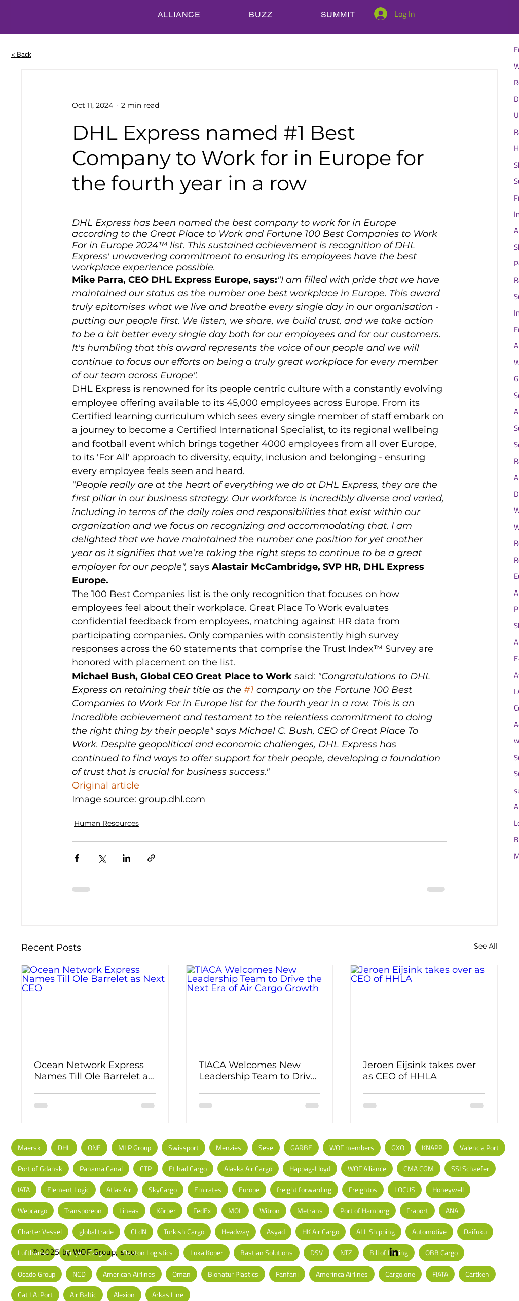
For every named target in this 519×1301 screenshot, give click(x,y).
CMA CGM (418, 1168)
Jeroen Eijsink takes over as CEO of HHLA (419, 1070)
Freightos (363, 1189)
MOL (235, 1210)
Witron (270, 1210)
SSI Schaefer (470, 1168)
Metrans (310, 1210)
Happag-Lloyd (309, 1168)
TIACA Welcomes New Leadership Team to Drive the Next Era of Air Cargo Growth (257, 1070)
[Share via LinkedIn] (126, 858)
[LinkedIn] (394, 1252)
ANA (452, 1210)
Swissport (183, 1147)
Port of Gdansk (40, 1168)
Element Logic (68, 1189)
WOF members (351, 1147)
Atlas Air (118, 1189)
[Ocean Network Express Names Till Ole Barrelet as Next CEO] (95, 1006)
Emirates (207, 1189)
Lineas (129, 1210)
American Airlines (129, 1274)
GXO (397, 1147)
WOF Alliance (367, 1168)
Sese (265, 1147)
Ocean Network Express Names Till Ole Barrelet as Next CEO (93, 1070)
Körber (166, 1210)
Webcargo (32, 1210)
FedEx (202, 1210)
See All (486, 946)
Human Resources (106, 823)
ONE (94, 1147)
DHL (64, 1147)
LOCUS (404, 1189)
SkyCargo (163, 1189)
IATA (24, 1189)
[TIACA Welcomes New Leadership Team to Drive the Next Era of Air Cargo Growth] (260, 1006)
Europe (249, 1189)
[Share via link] (151, 858)
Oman (181, 1274)
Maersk (29, 1147)
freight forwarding (304, 1189)
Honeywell (448, 1189)
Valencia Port (479, 1147)
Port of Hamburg (364, 1210)
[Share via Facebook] (77, 858)
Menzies (228, 1147)
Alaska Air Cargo (248, 1168)
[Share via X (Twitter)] (101, 858)
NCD (79, 1274)
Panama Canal (101, 1168)
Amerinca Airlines (342, 1274)
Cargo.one (400, 1274)
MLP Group (134, 1147)
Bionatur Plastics (233, 1274)
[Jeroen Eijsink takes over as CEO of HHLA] (424, 1006)
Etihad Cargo (188, 1168)
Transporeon (83, 1210)
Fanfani (287, 1274)
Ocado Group (36, 1274)
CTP (146, 1168)
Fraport (417, 1210)
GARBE (301, 1147)
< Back (21, 54)
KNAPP (432, 1147)
